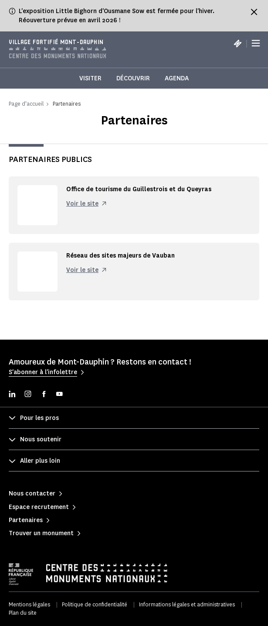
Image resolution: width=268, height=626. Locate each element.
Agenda (177, 78)
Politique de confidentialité (94, 604)
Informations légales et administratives (187, 604)
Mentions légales (29, 604)
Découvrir (133, 78)
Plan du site (23, 612)
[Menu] (256, 44)
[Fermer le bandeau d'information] (254, 12)
